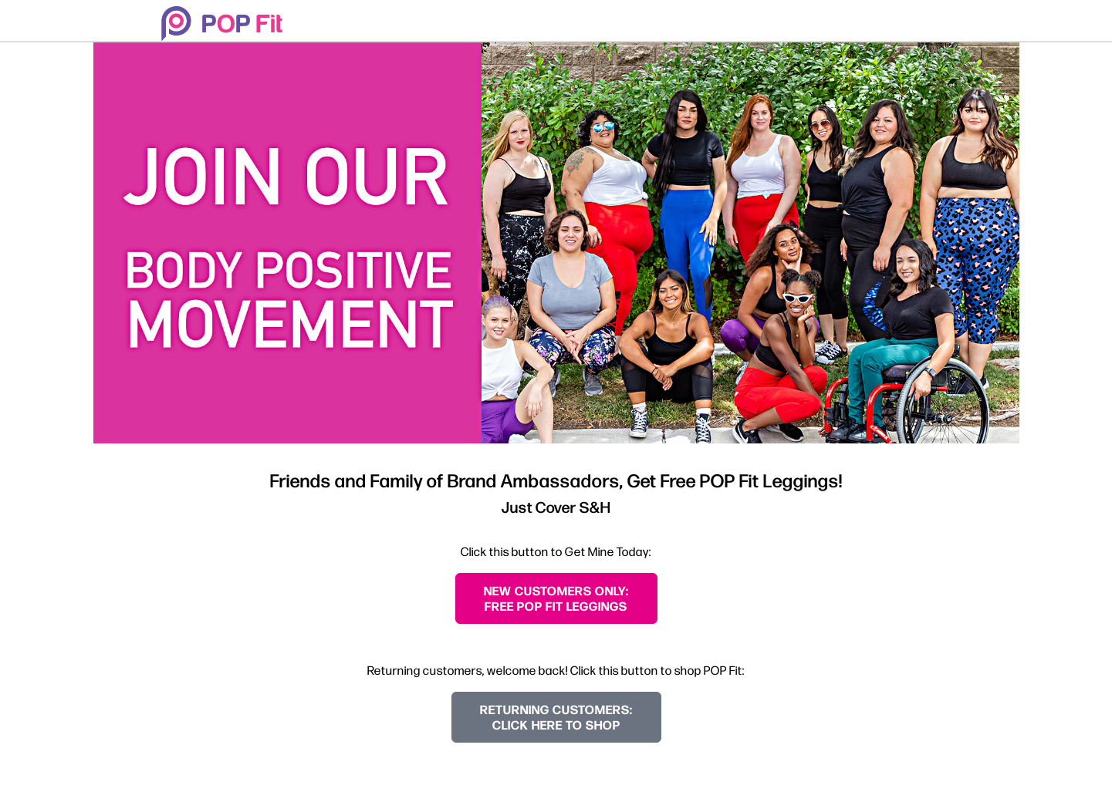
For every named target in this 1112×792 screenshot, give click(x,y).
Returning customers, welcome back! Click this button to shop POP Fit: (556, 670)
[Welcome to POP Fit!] (221, 23)
